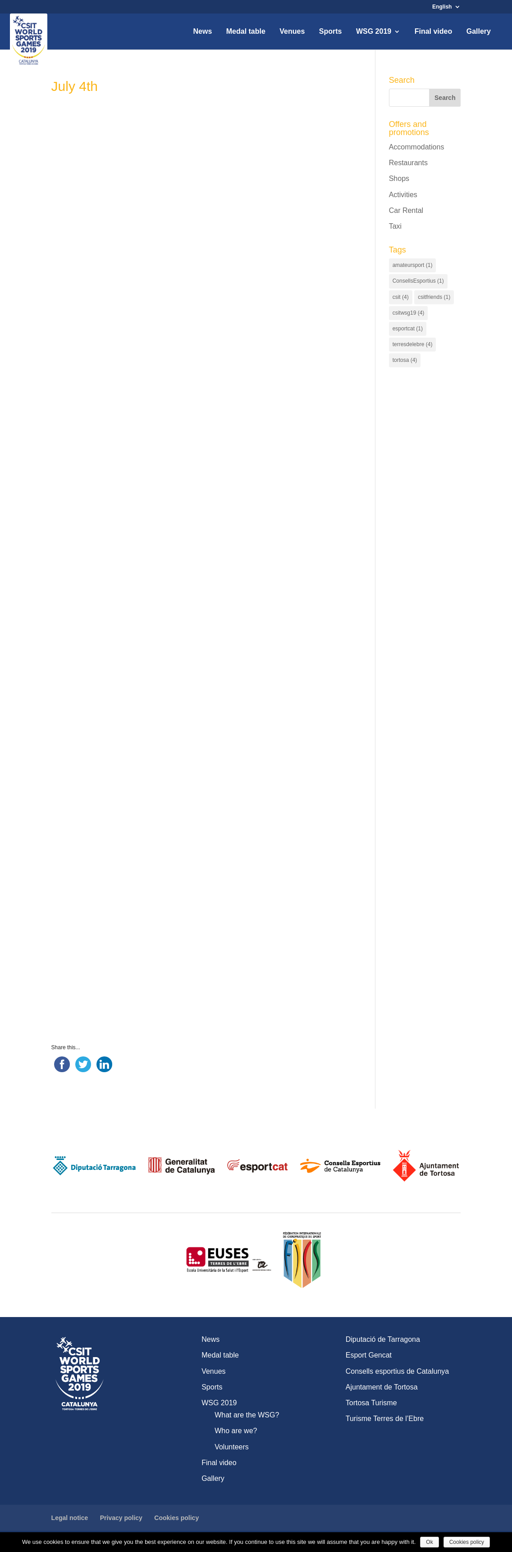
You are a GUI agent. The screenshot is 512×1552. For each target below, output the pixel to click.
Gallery (478, 31)
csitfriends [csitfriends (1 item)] (434, 297)
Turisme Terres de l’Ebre (385, 1418)
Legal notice (69, 1517)
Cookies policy (176, 1517)
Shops (399, 178)
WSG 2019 (373, 31)
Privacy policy (121, 1517)
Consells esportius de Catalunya (397, 1371)
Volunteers (232, 1447)
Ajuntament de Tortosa (382, 1387)
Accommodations (416, 147)
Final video (434, 31)
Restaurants (408, 163)
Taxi (395, 226)
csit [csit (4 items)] (401, 297)
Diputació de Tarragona (383, 1339)
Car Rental (406, 210)
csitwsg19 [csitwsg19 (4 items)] (409, 313)
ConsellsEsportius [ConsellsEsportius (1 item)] (418, 281)
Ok (429, 1542)
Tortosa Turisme (371, 1403)
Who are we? (236, 1431)
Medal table (245, 31)
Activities (403, 195)
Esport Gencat (369, 1355)
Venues (292, 31)
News (202, 31)
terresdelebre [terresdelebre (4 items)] (413, 344)
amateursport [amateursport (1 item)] (413, 265)
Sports (330, 31)
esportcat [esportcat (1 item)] (408, 328)
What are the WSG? (247, 1415)
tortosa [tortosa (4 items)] (405, 360)
